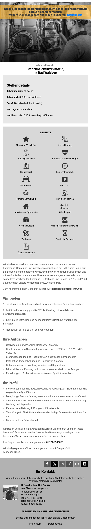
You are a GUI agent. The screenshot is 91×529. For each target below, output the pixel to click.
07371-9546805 (54, 442)
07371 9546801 (33, 497)
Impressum (35, 523)
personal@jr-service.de (33, 500)
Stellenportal (75, 14)
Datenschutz (55, 523)
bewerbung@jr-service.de (16, 436)
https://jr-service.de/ (31, 503)
